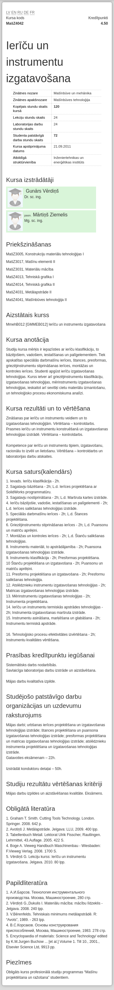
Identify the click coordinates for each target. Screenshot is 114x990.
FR (32, 12)
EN (13, 12)
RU (19, 12)
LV (8, 12)
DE (26, 12)
